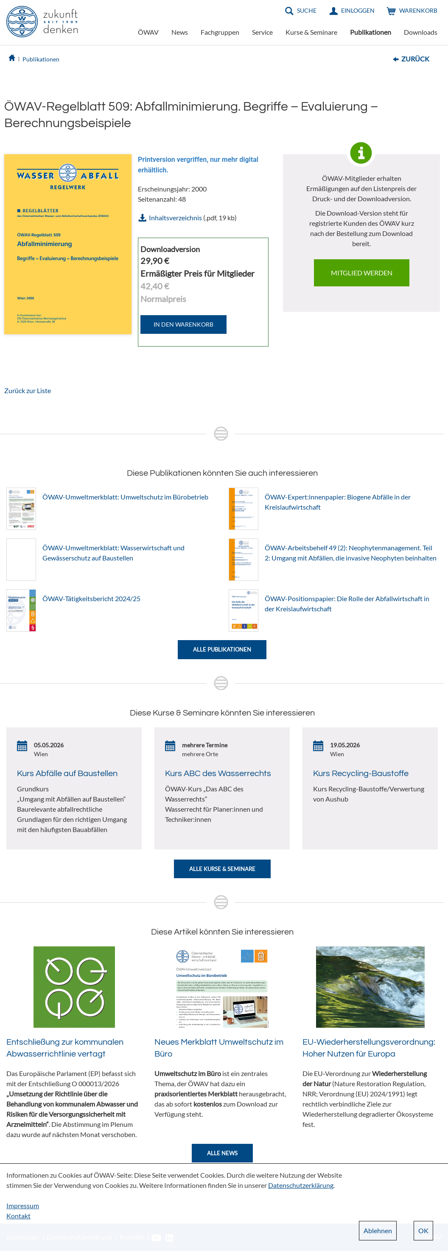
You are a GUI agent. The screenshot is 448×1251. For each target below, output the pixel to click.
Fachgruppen (220, 32)
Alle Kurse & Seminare (222, 868)
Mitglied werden (361, 273)
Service (262, 32)
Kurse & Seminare (311, 32)
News (179, 32)
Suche (306, 10)
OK (423, 1230)
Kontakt (18, 1216)
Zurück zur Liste (27, 390)
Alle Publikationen (222, 649)
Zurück (415, 59)
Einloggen (358, 10)
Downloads (420, 32)
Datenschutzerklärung (300, 1185)
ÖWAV (148, 32)
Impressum (22, 1205)
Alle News (222, 1153)
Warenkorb (418, 10)
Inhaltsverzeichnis (175, 218)
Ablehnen (378, 1230)
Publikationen (370, 32)
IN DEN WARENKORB (183, 324)
